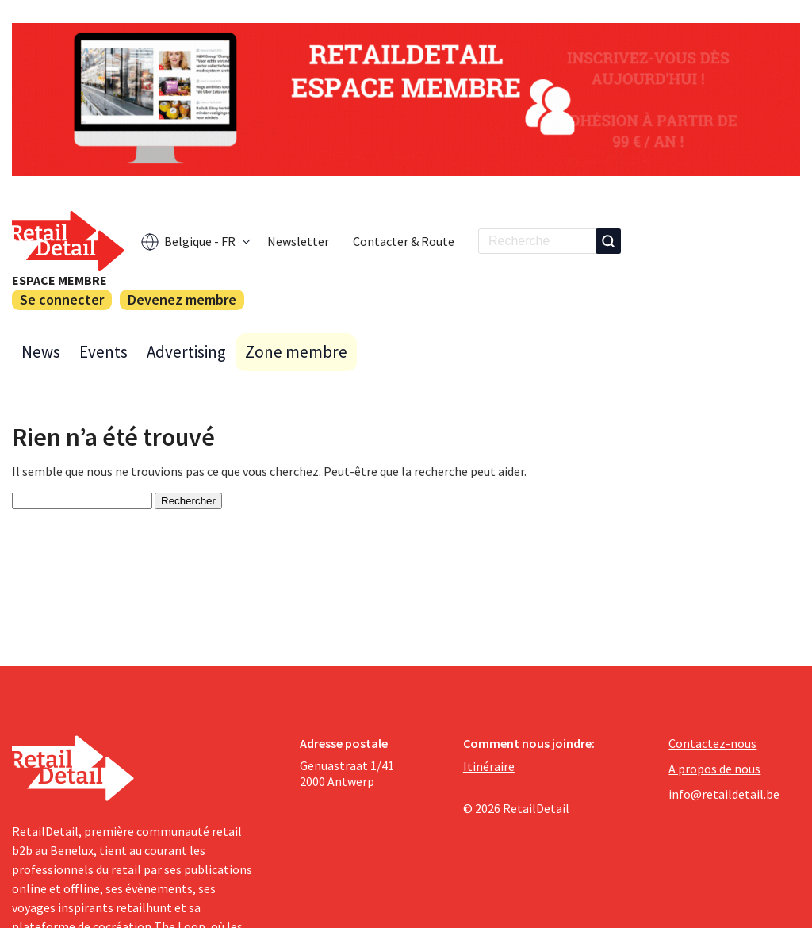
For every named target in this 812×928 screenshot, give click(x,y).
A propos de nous (714, 769)
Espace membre (59, 280)
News (40, 351)
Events (103, 351)
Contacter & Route (403, 241)
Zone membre (296, 351)
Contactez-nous (712, 743)
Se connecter (62, 299)
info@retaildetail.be (723, 794)
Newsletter (298, 241)
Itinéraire (489, 766)
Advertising (186, 351)
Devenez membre (182, 299)
